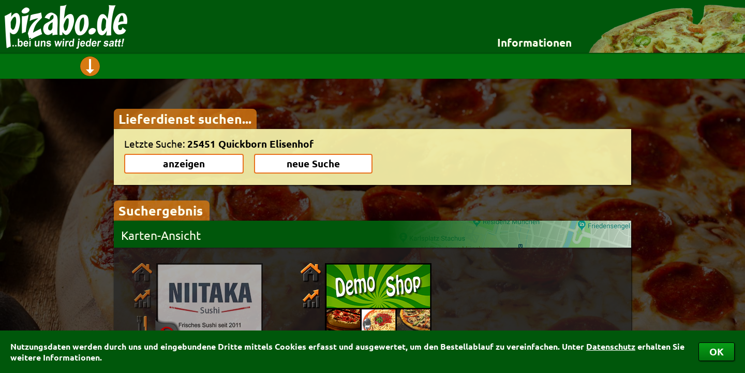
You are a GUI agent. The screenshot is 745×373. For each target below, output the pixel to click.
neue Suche (313, 163)
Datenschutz (610, 346)
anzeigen (184, 163)
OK (716, 351)
